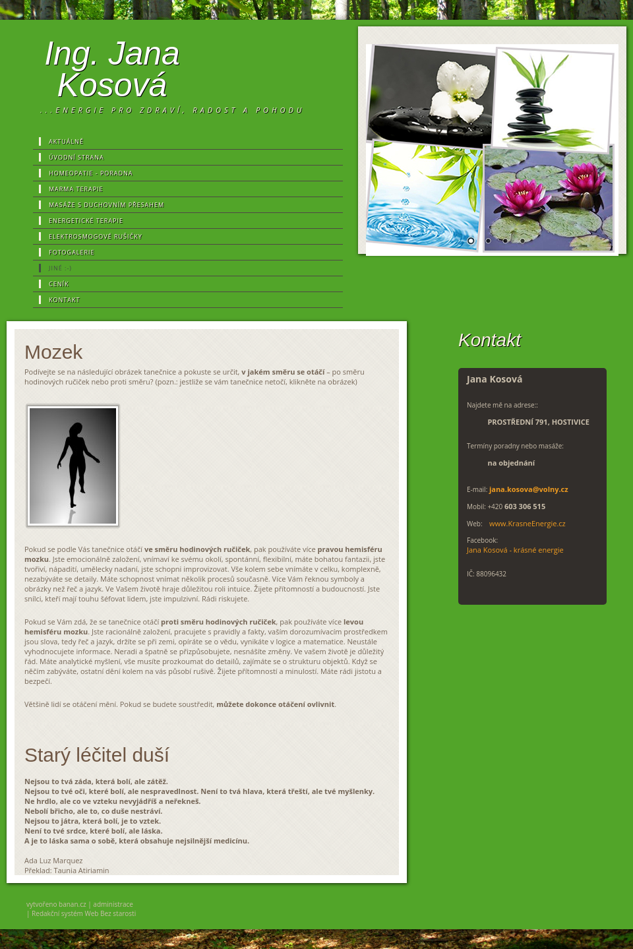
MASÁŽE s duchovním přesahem (106, 204)
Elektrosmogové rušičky (95, 236)
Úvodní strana (76, 157)
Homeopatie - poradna (91, 173)
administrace (113, 904)
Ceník (59, 284)
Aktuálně (66, 141)
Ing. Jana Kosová (112, 69)
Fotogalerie (72, 252)
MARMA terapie (76, 189)
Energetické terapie (86, 220)
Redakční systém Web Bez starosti (84, 913)
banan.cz (72, 904)
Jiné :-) (60, 268)
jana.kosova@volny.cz (528, 489)
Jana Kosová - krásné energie (515, 550)
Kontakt (64, 299)
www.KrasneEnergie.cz (527, 523)
